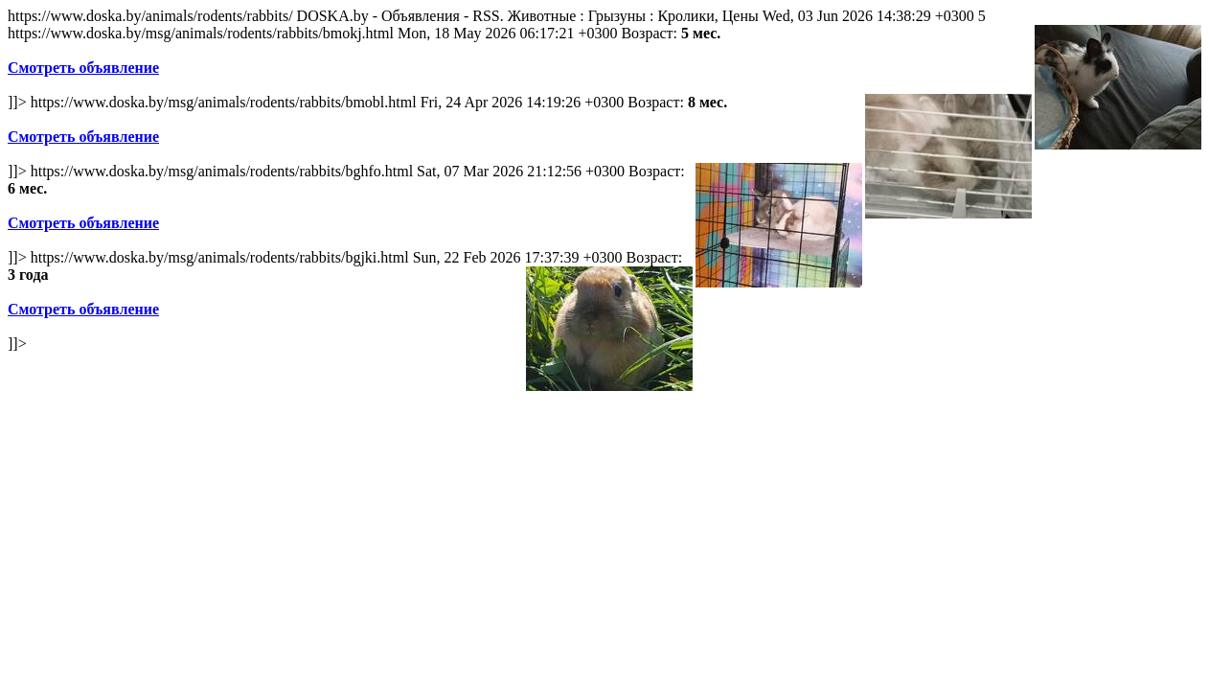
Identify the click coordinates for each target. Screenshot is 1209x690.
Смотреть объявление (83, 67)
